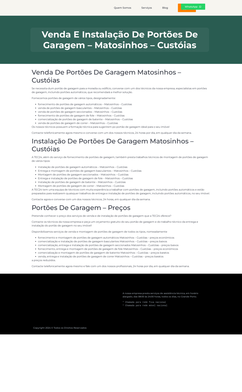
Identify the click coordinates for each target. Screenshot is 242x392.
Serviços (122, 7)
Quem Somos (93, 7)
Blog (144, 7)
